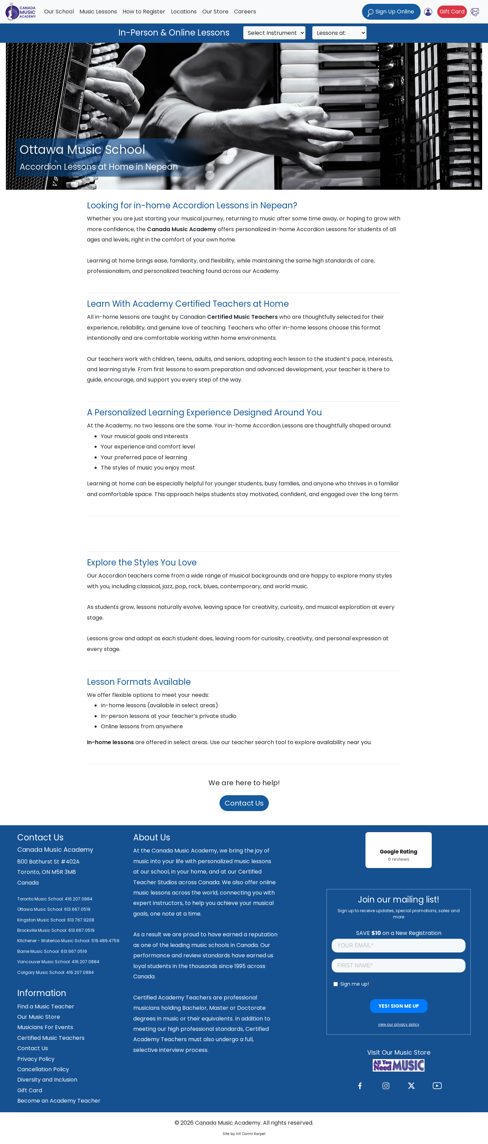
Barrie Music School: (39, 951)
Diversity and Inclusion (47, 1080)
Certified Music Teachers (51, 1038)
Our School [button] (59, 12)
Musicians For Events (45, 1027)
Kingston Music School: (41, 920)
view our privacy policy (398, 1024)
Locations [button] (184, 12)
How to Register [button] (144, 12)
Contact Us (244, 803)
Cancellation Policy (43, 1069)
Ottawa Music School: (40, 909)
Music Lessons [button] (98, 12)
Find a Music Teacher (45, 1006)
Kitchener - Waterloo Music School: (54, 941)
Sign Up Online (391, 12)
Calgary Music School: (41, 972)
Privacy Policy (36, 1059)
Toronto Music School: (40, 899)
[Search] (274, 32)
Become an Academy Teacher (58, 1101)
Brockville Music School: (42, 930)
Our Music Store (38, 1017)
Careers (245, 12)
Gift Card (452, 12)
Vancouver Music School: (44, 962)
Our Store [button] (215, 12)
